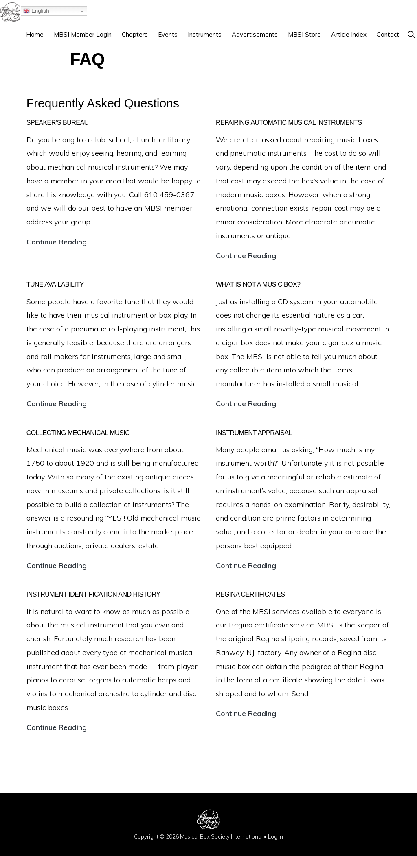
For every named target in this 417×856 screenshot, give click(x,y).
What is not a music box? (258, 284)
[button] (411, 34)
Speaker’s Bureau (57, 122)
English (36, 11)
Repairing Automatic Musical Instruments (289, 122)
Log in (275, 836)
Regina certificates (250, 594)
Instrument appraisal (254, 432)
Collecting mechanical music (78, 432)
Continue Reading (56, 242)
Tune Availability (55, 284)
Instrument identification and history (93, 594)
